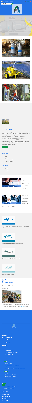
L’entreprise (7, 339)
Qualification (7, 342)
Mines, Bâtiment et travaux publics (12, 365)
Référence (5, 391)
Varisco (6, 371)
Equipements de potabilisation (10, 386)
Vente (6, 347)
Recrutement (6, 396)
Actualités (6, 1)
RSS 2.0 (22, 306)
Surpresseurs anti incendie (10, 376)
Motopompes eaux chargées (11, 373)
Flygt (5, 361)
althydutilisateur (6, 287)
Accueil (5, 335)
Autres (3, 385)
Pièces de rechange (9, 354)
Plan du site (6, 400)
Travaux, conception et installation (11, 352)
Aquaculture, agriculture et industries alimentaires (15, 368)
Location (6, 348)
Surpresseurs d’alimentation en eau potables (14, 374)
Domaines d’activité (9, 340)
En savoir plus (4, 146)
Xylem (3, 383)
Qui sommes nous (7, 337)
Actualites (6, 394)
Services (5, 345)
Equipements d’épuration (9, 388)
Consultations (7, 393)
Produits (5, 360)
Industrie (7, 366)
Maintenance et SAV (9, 350)
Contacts (11, 1)
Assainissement (8, 363)
